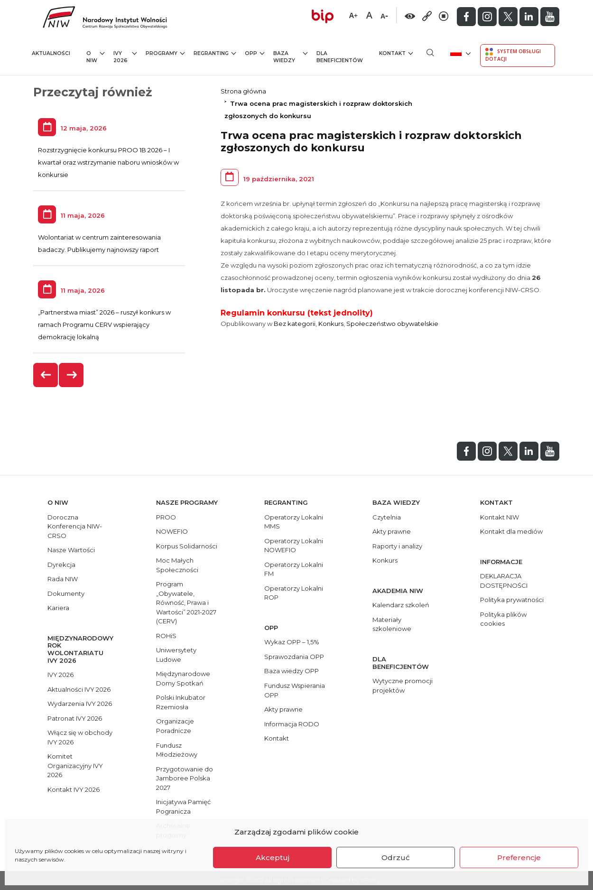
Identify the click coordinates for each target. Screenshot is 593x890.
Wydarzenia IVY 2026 (79, 703)
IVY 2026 (125, 57)
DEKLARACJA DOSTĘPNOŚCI (504, 580)
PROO (166, 517)
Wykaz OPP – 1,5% (291, 642)
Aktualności (51, 53)
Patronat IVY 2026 (74, 718)
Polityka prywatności (512, 599)
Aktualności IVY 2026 (79, 689)
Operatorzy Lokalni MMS (293, 521)
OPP (254, 53)
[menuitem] (459, 52)
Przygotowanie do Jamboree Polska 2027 (184, 778)
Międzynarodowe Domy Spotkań (183, 678)
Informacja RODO (291, 724)
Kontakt (396, 53)
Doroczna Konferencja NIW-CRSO (74, 526)
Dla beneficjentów (339, 57)
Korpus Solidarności (186, 546)
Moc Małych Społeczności (177, 565)
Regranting (215, 53)
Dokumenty (65, 593)
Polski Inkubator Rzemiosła (180, 702)
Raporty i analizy (397, 546)
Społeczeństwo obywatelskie (392, 323)
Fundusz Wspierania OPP (294, 690)
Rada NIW (62, 579)
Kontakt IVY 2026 (73, 789)
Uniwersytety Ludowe (176, 654)
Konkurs (330, 323)
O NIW (95, 57)
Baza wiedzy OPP (291, 671)
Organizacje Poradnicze (175, 725)
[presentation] (46, 375)
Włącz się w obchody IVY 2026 (79, 737)
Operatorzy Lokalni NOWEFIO (293, 545)
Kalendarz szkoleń (400, 605)
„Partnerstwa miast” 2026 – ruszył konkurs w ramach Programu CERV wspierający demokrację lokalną (104, 324)
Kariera (58, 608)
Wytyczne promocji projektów (402, 685)
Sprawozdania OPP (294, 656)
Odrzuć (395, 857)
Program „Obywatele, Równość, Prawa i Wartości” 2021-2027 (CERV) (186, 602)
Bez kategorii (294, 323)
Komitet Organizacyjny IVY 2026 (75, 765)
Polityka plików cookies (503, 619)
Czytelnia (386, 517)
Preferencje (519, 857)
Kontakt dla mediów (511, 531)
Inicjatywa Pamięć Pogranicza (183, 806)
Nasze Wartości (71, 550)
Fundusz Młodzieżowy (176, 750)
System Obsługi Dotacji (513, 55)
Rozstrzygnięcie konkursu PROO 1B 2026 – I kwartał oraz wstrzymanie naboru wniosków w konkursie (108, 162)
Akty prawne (283, 709)
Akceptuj (272, 857)
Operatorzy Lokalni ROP (293, 593)
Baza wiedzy (290, 57)
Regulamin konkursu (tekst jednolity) (297, 312)
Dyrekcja (61, 564)
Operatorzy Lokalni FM (293, 569)
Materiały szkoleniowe (391, 624)
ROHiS (166, 636)
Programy (165, 53)
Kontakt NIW (499, 517)
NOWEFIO (172, 531)
